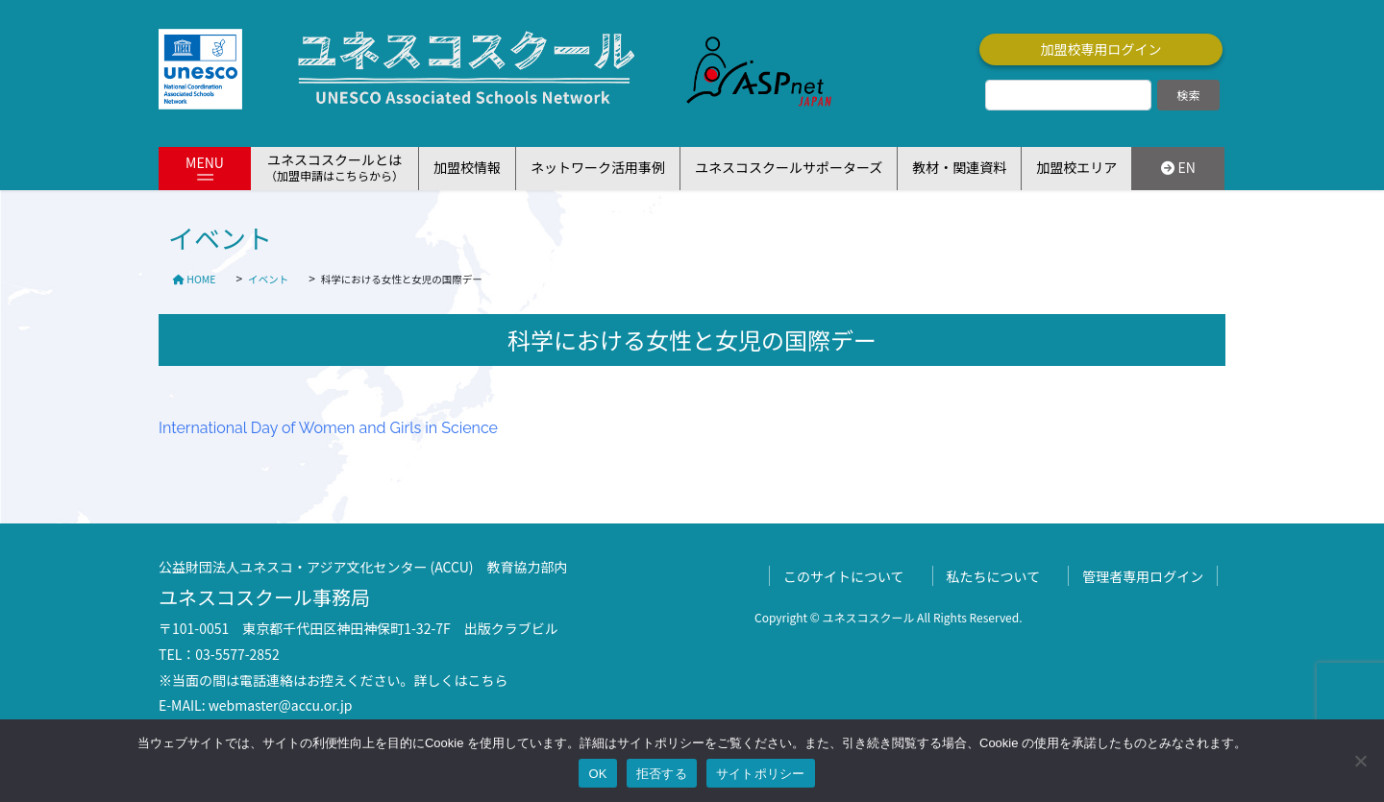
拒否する (661, 773)
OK (597, 773)
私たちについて (994, 576)
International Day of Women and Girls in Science (328, 428)
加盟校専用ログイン (1101, 49)
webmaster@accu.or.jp (281, 705)
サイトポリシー (760, 773)
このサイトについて (843, 576)
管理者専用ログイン (1142, 576)
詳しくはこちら (461, 680)
